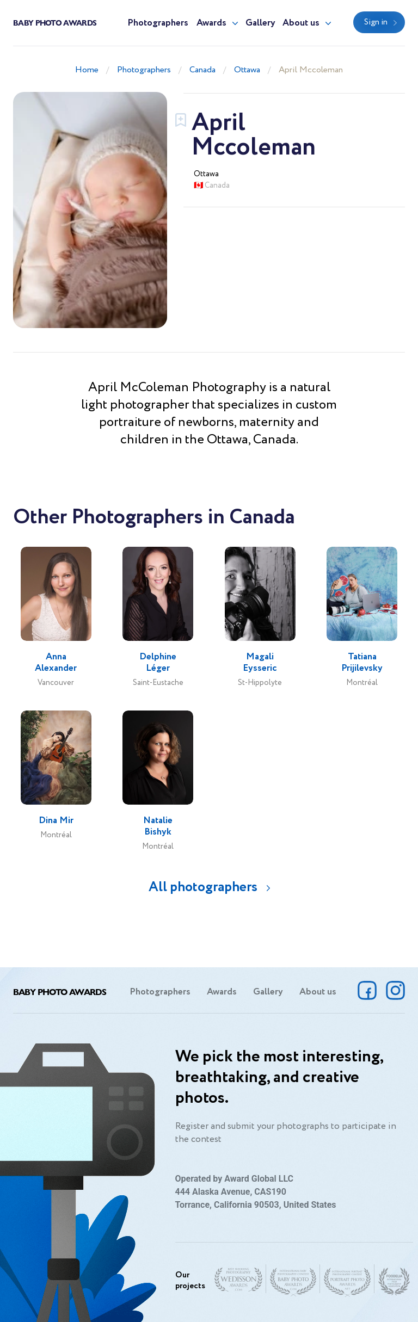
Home (87, 70)
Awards (211, 23)
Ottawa (247, 70)
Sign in (376, 22)
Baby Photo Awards (54, 22)
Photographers (157, 23)
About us (300, 23)
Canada (202, 70)
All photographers (203, 887)
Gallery (260, 23)
